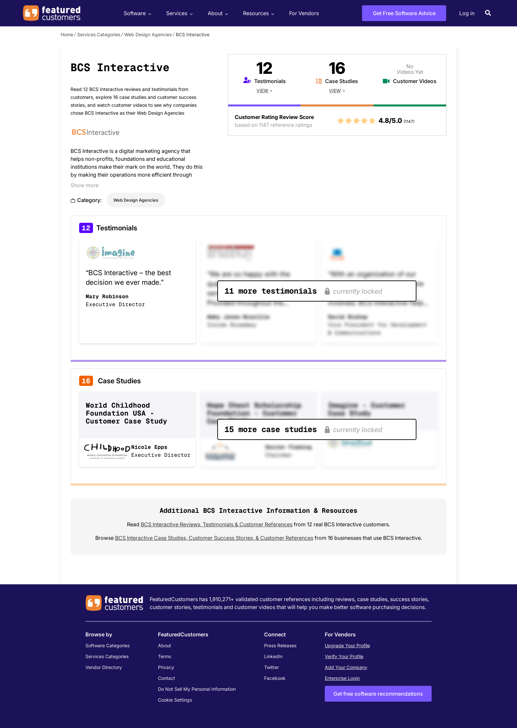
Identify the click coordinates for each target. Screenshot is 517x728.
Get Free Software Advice (404, 13)
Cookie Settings (175, 700)
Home (67, 34)
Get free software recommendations (378, 693)
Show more (85, 185)
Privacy (166, 667)
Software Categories (107, 645)
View (262, 90)
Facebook (275, 678)
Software (136, 13)
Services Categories (98, 34)
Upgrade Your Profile (347, 645)
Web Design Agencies (148, 34)
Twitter (271, 667)
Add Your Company (346, 667)
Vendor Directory (103, 667)
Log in (466, 13)
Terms (164, 656)
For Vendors (304, 13)
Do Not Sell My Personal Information (197, 689)
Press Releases (280, 645)
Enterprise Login (342, 678)
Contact (166, 678)
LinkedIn (273, 656)
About (217, 13)
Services (178, 13)
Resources (257, 13)
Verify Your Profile (344, 656)
